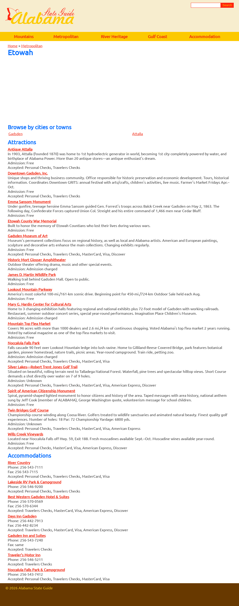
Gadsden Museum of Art (27, 235)
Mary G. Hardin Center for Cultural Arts (39, 304)
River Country (19, 462)
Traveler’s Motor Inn (24, 554)
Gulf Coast (157, 36)
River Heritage (114, 36)
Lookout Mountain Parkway (30, 289)
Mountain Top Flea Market (29, 323)
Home (13, 45)
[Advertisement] (119, 89)
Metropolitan (65, 36)
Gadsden (15, 133)
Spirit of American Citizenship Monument (41, 390)
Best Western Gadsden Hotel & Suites (38, 496)
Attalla (137, 133)
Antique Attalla (20, 149)
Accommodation (204, 36)
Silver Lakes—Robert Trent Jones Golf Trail (42, 366)
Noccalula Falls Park (23, 342)
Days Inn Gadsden (22, 516)
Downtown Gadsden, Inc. (28, 173)
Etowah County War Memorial (32, 221)
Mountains (24, 36)
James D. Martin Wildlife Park (32, 274)
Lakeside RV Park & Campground (34, 482)
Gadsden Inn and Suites (27, 535)
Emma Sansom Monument (29, 201)
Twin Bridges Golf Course (28, 410)
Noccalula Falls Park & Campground (36, 569)
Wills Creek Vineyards (25, 434)
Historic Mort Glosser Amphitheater (37, 259)
